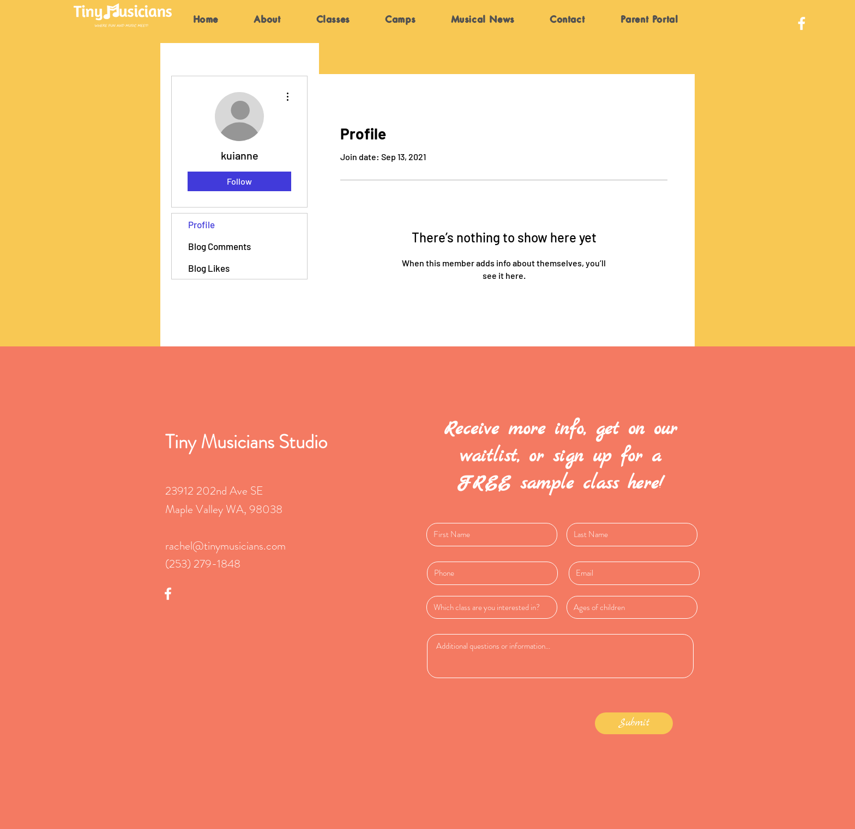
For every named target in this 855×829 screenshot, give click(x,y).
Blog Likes (209, 268)
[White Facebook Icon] (801, 23)
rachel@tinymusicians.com (225, 546)
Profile (201, 224)
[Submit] (634, 723)
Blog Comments (219, 246)
